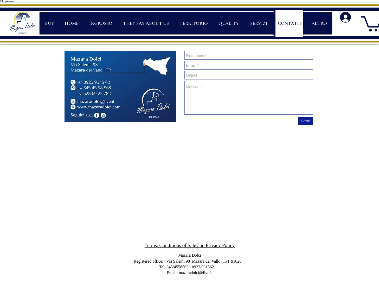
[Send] (305, 121)
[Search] (311, 23)
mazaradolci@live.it (196, 272)
